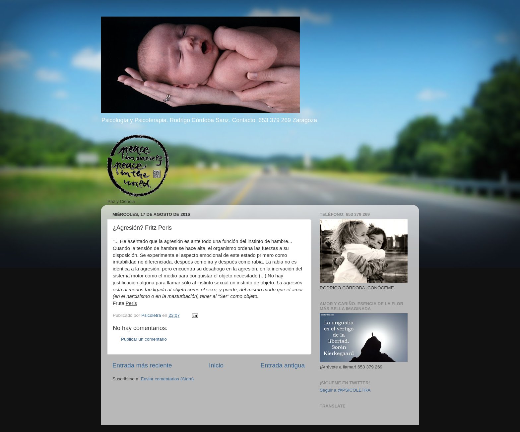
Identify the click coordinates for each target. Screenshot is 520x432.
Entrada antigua (283, 365)
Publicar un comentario (144, 339)
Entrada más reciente (142, 365)
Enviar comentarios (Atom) (167, 378)
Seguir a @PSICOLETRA (345, 390)
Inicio (216, 365)
